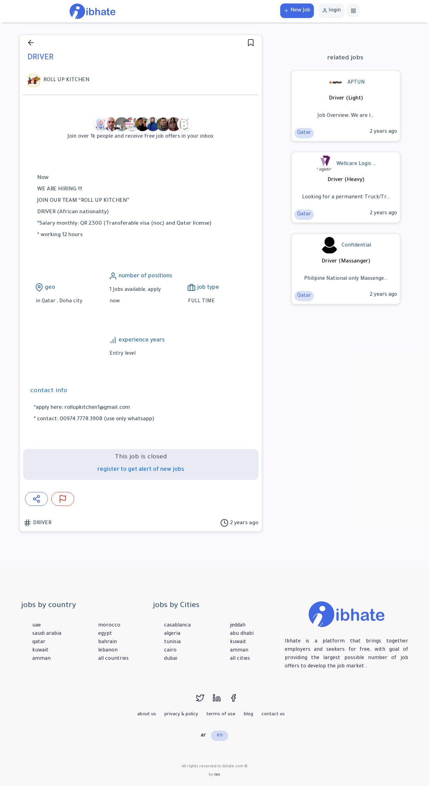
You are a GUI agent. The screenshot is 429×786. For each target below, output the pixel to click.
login (331, 11)
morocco (109, 626)
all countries (113, 659)
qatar (38, 642)
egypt (105, 634)
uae (36, 626)
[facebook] (236, 701)
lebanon (108, 651)
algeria (172, 634)
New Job (297, 11)
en (220, 736)
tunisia (172, 642)
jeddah (238, 626)
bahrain (107, 642)
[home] (92, 12)
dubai (170, 659)
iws (217, 775)
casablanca (177, 626)
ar (203, 736)
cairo (170, 651)
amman (41, 659)
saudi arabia (46, 634)
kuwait (40, 651)
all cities (240, 659)
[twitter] (204, 701)
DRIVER (41, 523)
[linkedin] (221, 701)
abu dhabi (242, 634)
